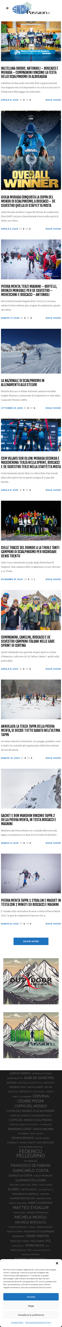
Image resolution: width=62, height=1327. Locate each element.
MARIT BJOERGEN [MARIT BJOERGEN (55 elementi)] (40, 1202)
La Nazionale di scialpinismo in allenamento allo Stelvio (22, 382)
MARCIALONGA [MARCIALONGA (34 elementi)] (43, 1198)
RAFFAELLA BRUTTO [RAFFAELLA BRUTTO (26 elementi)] (42, 1250)
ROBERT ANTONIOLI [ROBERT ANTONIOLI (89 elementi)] (30, 1259)
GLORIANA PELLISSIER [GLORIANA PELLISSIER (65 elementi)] (31, 1180)
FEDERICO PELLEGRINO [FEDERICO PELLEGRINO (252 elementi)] (30, 1153)
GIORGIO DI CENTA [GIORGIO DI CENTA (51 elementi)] (20, 1175)
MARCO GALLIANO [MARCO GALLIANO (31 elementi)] (18, 1203)
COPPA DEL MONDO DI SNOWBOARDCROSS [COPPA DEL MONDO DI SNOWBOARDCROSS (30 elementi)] (30, 1115)
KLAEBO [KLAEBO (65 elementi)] (13, 1189)
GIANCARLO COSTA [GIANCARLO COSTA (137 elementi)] (31, 1170)
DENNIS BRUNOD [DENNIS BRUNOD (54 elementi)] (23, 1137)
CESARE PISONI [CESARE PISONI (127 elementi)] (30, 1101)
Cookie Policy (17, 1322)
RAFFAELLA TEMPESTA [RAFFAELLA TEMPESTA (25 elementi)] (31, 1255)
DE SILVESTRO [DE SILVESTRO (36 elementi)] (43, 1138)
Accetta (31, 1296)
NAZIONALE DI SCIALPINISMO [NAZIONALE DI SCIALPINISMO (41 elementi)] (39, 1231)
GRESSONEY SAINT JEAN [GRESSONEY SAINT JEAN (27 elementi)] (19, 1185)
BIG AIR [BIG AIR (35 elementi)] (48, 1087)
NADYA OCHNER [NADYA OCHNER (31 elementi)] (14, 1231)
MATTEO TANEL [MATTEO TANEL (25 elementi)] (19, 1213)
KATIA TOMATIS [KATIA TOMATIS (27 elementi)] (45, 1185)
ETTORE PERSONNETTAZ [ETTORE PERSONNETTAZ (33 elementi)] (30, 1147)
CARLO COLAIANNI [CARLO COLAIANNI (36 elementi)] (21, 1096)
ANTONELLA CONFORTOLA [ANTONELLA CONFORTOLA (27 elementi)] (30, 1083)
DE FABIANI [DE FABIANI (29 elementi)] (23, 1133)
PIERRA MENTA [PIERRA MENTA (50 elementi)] (34, 1245)
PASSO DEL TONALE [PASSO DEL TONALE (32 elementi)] (20, 1241)
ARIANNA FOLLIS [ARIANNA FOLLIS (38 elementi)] (17, 1087)
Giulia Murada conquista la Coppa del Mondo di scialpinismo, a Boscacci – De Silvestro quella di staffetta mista (28, 201)
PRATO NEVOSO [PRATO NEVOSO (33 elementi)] (18, 1250)
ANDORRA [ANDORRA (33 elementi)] (12, 1082)
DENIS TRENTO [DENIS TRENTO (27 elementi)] (36, 1133)
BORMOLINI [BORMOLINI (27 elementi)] (13, 1091)
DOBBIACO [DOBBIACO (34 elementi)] (13, 1142)
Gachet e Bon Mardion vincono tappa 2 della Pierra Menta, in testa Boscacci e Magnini (28, 819)
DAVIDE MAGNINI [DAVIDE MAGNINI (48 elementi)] (43, 1129)
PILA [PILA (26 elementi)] (47, 1246)
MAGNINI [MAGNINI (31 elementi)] (45, 1194)
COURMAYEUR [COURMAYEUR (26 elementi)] (46, 1125)
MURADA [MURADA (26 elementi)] (32, 1227)
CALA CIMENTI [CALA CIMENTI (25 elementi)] (38, 1092)
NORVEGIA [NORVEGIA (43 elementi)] (18, 1236)
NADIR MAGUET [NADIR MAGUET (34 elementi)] (45, 1227)
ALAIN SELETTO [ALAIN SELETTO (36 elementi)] (15, 1078)
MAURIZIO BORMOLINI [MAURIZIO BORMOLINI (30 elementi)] (37, 1212)
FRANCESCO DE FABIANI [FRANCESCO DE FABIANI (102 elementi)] (30, 1165)
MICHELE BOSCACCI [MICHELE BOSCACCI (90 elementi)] (30, 1222)
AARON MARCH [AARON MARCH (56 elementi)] (20, 1073)
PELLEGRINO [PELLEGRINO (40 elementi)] (37, 1241)
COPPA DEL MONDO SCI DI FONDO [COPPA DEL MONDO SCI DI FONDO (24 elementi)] (23, 1125)
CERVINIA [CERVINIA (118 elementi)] (41, 1096)
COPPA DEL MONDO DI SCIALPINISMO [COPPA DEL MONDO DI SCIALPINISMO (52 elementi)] (30, 1110)
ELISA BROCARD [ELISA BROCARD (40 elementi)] (45, 1142)
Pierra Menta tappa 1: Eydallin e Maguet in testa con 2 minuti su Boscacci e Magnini (31, 902)
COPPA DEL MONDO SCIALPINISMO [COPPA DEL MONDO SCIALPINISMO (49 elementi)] (30, 1119)
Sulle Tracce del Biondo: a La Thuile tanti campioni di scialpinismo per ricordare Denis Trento (30, 551)
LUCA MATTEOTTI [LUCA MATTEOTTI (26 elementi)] (45, 1190)
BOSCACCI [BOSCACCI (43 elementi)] (25, 1091)
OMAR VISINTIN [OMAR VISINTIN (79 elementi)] (37, 1236)
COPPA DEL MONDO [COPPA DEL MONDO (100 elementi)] (30, 1106)
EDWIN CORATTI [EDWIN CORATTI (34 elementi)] (28, 1142)
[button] (57, 1263)
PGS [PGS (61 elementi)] (48, 1240)
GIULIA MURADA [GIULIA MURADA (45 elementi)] (43, 1175)
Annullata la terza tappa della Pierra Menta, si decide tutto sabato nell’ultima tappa (30, 730)
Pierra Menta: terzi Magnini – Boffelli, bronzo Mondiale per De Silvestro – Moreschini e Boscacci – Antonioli (29, 290)
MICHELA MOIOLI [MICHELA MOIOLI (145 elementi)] (31, 1217)
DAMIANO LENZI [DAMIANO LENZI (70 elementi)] (19, 1129)
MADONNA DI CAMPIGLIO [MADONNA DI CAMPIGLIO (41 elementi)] (25, 1193)
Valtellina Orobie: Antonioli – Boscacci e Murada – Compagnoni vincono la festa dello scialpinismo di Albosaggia (29, 72)
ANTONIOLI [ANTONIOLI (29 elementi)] (49, 1083)
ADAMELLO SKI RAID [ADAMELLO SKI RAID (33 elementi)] (41, 1073)
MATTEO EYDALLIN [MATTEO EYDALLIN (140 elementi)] (30, 1207)
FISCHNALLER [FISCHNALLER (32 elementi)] (30, 1161)
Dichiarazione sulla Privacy (38, 1322)
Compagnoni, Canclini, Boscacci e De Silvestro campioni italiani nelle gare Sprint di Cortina (28, 641)
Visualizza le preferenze (31, 1314)
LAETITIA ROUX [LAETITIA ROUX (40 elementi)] (29, 1189)
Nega (31, 1305)
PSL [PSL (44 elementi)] (30, 1250)
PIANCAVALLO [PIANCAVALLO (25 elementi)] (18, 1246)
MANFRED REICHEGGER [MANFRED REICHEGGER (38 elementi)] (22, 1198)
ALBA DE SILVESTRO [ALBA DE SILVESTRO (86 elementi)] (39, 1078)
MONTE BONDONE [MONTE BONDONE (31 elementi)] (18, 1227)
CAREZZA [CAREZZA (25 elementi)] (49, 1092)
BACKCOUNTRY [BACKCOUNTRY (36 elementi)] (35, 1087)
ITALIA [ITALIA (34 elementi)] (35, 1185)
